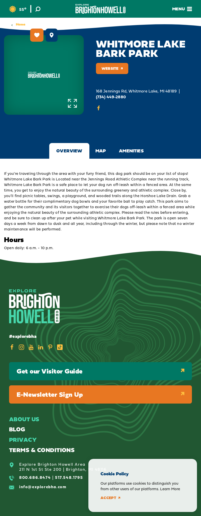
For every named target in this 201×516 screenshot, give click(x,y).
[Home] (100, 9)
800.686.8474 (35, 477)
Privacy (23, 439)
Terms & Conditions (41, 449)
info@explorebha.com (42, 487)
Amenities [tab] (131, 150)
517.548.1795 (69, 477)
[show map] (52, 35)
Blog (17, 429)
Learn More (170, 489)
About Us (24, 419)
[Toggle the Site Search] (37, 9)
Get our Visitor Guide (100, 371)
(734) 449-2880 (111, 97)
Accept (110, 498)
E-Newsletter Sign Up (100, 394)
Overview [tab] (69, 150)
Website (112, 68)
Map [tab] (100, 150)
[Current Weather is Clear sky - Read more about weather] (17, 9)
